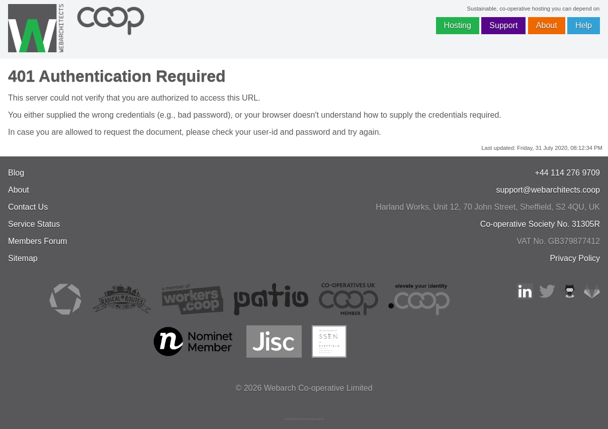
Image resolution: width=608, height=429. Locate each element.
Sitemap (23, 258)
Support (503, 25)
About (546, 25)
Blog (16, 172)
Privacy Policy (575, 258)
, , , (488, 207)
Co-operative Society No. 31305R (540, 224)
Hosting (457, 25)
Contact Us (28, 207)
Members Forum (37, 241)
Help (583, 25)
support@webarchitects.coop (548, 190)
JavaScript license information (304, 418)
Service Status (34, 224)
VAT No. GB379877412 (558, 241)
